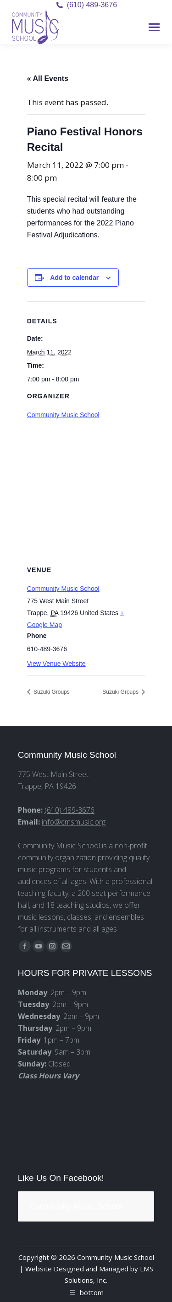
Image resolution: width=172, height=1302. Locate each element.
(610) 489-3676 (92, 5)
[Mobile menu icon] (154, 27)
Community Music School (63, 414)
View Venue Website (56, 663)
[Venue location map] (86, 491)
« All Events (47, 78)
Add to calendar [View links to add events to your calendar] (74, 277)
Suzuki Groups (51, 692)
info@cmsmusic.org (73, 822)
